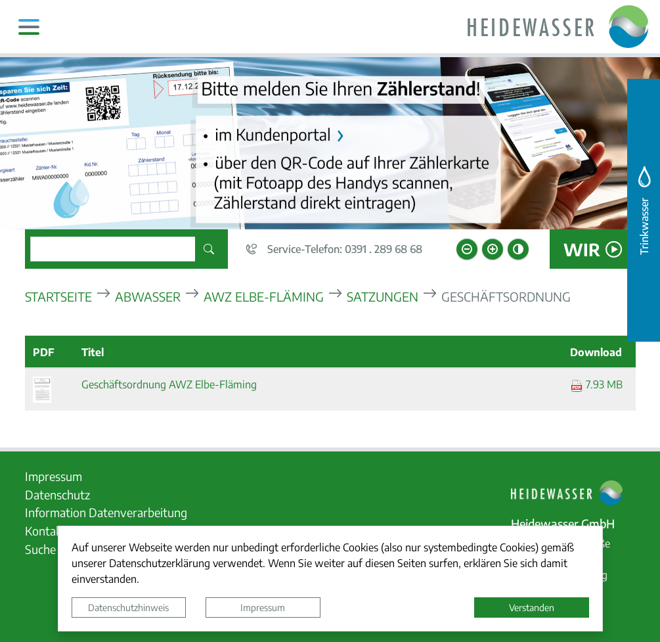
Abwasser (148, 296)
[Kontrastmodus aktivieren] (518, 249)
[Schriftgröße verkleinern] (466, 249)
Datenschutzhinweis (128, 607)
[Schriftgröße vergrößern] (492, 249)
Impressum (262, 607)
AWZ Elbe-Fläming (264, 296)
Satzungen (382, 296)
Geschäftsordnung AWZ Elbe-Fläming (169, 384)
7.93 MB (596, 384)
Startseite (58, 296)
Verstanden (531, 607)
